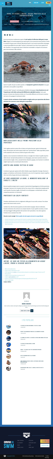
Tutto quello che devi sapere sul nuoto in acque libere (29, 216)
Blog (10, 24)
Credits (47, 456)
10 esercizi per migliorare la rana (28, 343)
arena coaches (29, 21)
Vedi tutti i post (27, 310)
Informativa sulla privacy (28, 456)
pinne (15, 272)
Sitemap (47, 457)
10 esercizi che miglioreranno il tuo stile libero (31, 325)
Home (30, 2)
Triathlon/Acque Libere (18, 24)
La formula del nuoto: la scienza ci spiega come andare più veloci (34, 337)
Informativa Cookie (39, 456)
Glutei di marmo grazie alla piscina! (28, 355)
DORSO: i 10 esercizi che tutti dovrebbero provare (31, 349)
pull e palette (12, 277)
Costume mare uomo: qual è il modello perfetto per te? (32, 367)
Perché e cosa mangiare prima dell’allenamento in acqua (32, 331)
